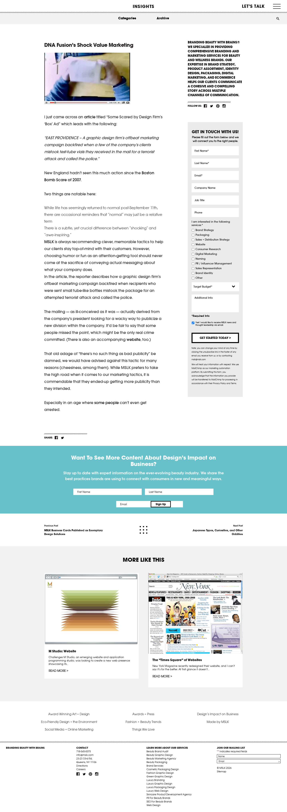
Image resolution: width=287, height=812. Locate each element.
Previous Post (74, 530)
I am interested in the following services (211, 223)
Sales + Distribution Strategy (213, 239)
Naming (200, 258)
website (134, 339)
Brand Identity (204, 273)
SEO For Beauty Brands (159, 801)
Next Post (213, 530)
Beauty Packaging (156, 762)
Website (200, 244)
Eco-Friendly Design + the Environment (69, 722)
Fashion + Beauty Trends (143, 722)
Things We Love (143, 729)
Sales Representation (209, 268)
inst (224, 106)
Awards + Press (143, 714)
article (89, 116)
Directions (82, 765)
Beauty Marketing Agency (161, 758)
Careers (81, 769)
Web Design (153, 805)
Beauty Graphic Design (159, 754)
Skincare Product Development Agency (169, 794)
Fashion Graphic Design (160, 772)
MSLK (20, 6)
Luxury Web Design (157, 790)
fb (205, 106)
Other (199, 278)
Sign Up (177, 504)
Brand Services (154, 765)
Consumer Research (208, 249)
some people (106, 402)
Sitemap (221, 771)
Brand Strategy (205, 230)
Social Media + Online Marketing (69, 729)
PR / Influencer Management (214, 263)
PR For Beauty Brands (158, 797)
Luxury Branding (155, 780)
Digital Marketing (206, 254)
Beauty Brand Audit (157, 751)
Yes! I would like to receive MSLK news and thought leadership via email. (216, 323)
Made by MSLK (218, 722)
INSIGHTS (143, 6)
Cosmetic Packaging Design (162, 769)
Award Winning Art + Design (69, 714)
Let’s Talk (253, 6)
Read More (57, 670)
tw (211, 106)
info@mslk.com (84, 754)
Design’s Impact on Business (217, 714)
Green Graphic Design (159, 776)
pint (218, 106)
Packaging (202, 235)
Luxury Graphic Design (159, 783)
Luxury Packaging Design (160, 787)
